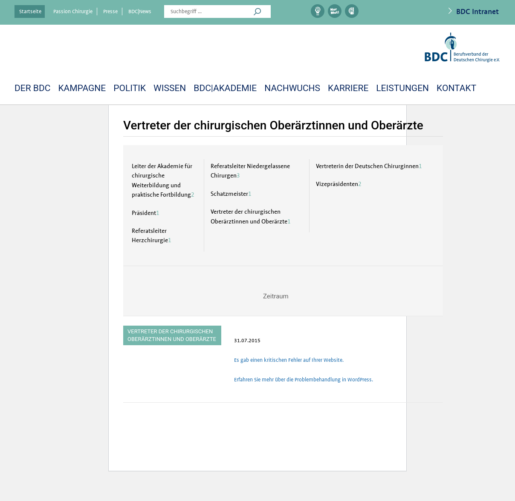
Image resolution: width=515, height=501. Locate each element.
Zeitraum (276, 296)
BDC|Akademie (225, 88)
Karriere (348, 88)
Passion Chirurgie (73, 11)
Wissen (169, 88)
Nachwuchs (292, 88)
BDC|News (139, 11)
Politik (129, 88)
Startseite (30, 11)
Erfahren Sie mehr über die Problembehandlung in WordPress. (303, 380)
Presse (110, 11)
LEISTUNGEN (402, 88)
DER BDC (32, 88)
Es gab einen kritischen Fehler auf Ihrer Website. (289, 360)
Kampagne (82, 88)
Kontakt (456, 88)
